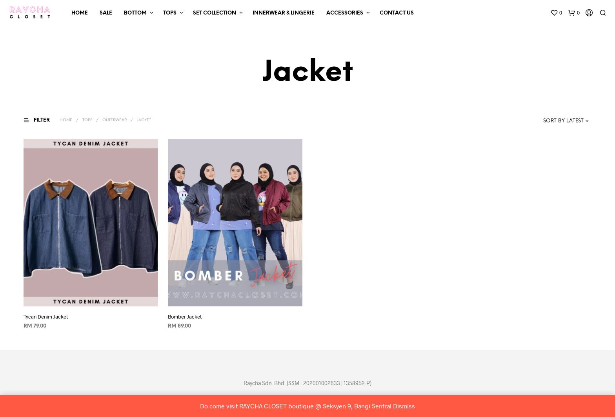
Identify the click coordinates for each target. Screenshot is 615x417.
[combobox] (551, 121)
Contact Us (397, 13)
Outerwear (114, 120)
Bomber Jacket (185, 316)
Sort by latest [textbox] (563, 121)
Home (79, 13)
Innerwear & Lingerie (284, 13)
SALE (106, 13)
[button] (556, 13)
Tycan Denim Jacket (46, 316)
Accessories (344, 13)
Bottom (135, 13)
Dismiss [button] (404, 406)
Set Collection (214, 13)
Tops (169, 13)
